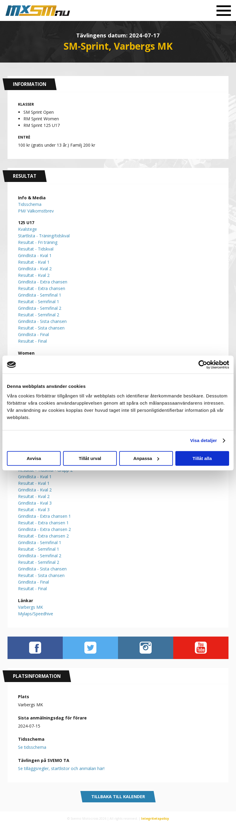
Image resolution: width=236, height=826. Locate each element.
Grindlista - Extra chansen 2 (44, 529)
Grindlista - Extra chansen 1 (44, 516)
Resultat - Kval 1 (34, 262)
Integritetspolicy (155, 818)
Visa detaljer (203, 440)
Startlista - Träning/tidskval (44, 236)
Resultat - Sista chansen (41, 328)
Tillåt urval (90, 458)
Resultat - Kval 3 (34, 509)
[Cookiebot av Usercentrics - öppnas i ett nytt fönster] (203, 364)
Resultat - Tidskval (35, 249)
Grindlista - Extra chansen (42, 282)
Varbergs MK (30, 607)
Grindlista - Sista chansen (42, 321)
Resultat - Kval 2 (34, 275)
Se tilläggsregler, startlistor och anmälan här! (61, 768)
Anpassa (146, 458)
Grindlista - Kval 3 (35, 503)
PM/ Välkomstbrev (36, 211)
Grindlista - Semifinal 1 (39, 295)
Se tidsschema (32, 747)
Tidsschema (29, 204)
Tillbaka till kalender (118, 796)
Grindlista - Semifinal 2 (39, 308)
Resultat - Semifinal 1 (38, 301)
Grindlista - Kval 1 (35, 255)
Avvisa (34, 458)
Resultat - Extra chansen (41, 288)
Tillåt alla (202, 458)
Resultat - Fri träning (37, 242)
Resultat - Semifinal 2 (38, 315)
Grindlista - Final (33, 334)
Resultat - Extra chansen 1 (43, 523)
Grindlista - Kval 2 (35, 268)
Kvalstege (27, 229)
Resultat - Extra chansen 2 (43, 536)
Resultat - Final (32, 341)
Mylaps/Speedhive (35, 614)
